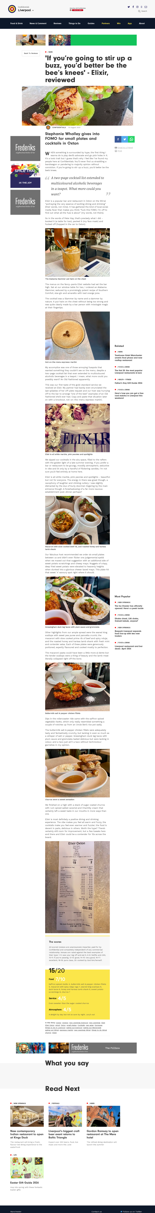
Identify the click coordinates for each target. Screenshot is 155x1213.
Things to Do (75, 23)
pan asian (90, 1025)
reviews (65, 1023)
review (58, 1023)
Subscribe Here (99, 1174)
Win (119, 23)
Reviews (58, 23)
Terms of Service (99, 1181)
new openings (94, 1023)
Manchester (15, 1167)
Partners (106, 23)
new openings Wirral (82, 1030)
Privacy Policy (98, 1177)
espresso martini (66, 1030)
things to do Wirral (99, 1030)
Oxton (63, 1025)
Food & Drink (16, 23)
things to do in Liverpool (55, 1028)
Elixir (103, 1023)
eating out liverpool (74, 1028)
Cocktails (81, 1025)
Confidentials (59, 127)
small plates (72, 1025)
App (130, 23)
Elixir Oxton (49, 1025)
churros (48, 1033)
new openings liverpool (78, 1023)
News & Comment (38, 23)
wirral (57, 1025)
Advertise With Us (100, 1170)
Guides (91, 23)
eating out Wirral (52, 1030)
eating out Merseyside (92, 1028)
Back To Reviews (31, 53)
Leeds (13, 1170)
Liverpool (14, 1174)
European (98, 1025)
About (142, 23)
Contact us (97, 1167)
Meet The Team (99, 1184)
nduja (54, 1033)
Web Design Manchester (100, 1210)
